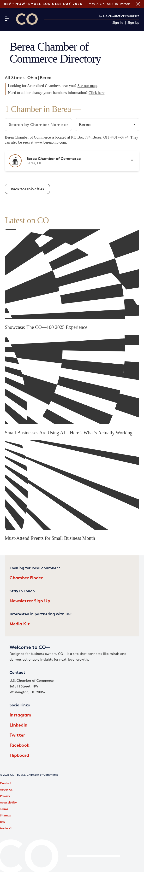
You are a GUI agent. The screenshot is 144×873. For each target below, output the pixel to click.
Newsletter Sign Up (30, 600)
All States (14, 77)
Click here (96, 93)
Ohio (32, 77)
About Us (6, 789)
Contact (6, 783)
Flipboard (19, 755)
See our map (87, 86)
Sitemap (5, 815)
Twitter (17, 735)
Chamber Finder (26, 577)
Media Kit (20, 623)
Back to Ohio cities (27, 188)
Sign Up (133, 22)
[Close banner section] (138, 4)
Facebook (20, 745)
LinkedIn (18, 725)
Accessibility (8, 802)
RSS (2, 822)
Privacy (5, 796)
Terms (4, 809)
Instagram (20, 714)
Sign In (117, 22)
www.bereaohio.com (50, 142)
